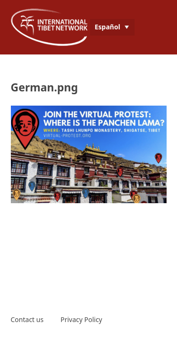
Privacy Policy (81, 319)
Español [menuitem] (107, 26)
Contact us (27, 319)
